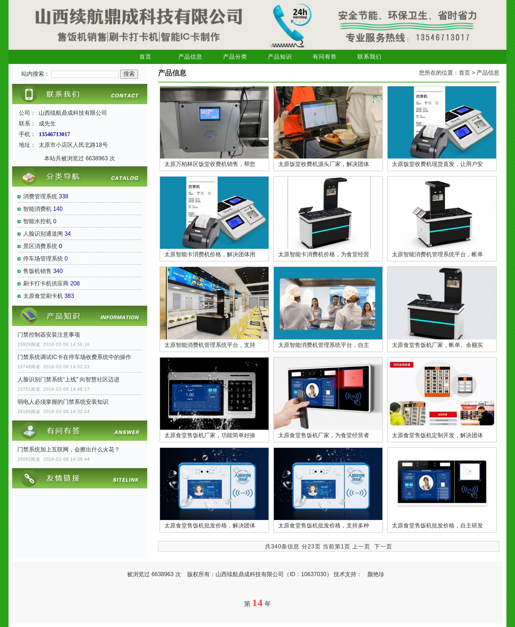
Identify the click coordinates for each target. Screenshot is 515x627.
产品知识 (280, 57)
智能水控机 (37, 221)
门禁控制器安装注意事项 (48, 335)
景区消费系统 (40, 246)
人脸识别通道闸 (43, 234)
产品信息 (190, 57)
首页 (145, 57)
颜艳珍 (375, 574)
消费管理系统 (40, 196)
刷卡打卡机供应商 (46, 283)
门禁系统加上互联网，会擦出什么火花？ (68, 449)
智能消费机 (37, 209)
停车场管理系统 (43, 259)
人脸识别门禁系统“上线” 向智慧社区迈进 (68, 379)
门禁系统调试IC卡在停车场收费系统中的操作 (74, 357)
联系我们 (369, 57)
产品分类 (235, 57)
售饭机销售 (37, 271)
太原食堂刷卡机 (43, 296)
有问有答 (325, 57)
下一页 (383, 546)
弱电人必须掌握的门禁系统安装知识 (62, 402)
